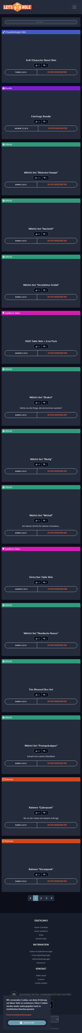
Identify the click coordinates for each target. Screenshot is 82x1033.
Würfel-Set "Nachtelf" (41, 228)
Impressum (41, 963)
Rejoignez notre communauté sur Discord (45, 994)
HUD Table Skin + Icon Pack (41, 341)
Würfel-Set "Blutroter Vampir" (41, 172)
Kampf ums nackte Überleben (41, 756)
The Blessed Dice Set (41, 689)
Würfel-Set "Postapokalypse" (41, 745)
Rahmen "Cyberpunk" (41, 807)
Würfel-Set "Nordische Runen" (41, 633)
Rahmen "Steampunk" (41, 869)
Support (41, 979)
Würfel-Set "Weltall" (41, 515)
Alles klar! (27, 1023)
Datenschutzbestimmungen (41, 951)
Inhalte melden (41, 983)
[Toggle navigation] (74, 7)
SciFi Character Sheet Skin (41, 60)
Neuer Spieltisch (41, 931)
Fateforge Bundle (41, 116)
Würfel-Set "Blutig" (41, 459)
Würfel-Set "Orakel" (41, 397)
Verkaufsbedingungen (41, 959)
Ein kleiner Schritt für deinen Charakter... (41, 526)
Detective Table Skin (41, 576)
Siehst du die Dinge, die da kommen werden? (41, 408)
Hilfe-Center (41, 975)
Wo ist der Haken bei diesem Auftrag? (41, 818)
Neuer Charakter (41, 927)
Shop (41, 935)
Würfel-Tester (41, 938)
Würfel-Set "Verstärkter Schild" (41, 284)
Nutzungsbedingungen (41, 955)
